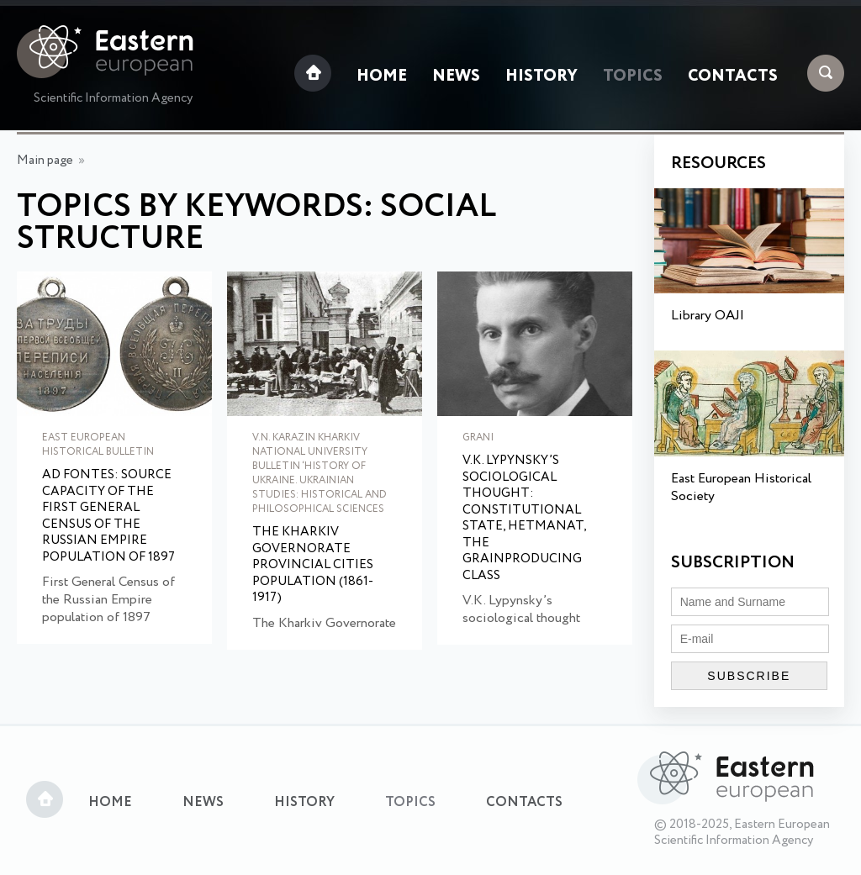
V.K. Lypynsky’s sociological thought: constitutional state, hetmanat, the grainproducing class (524, 518)
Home (382, 76)
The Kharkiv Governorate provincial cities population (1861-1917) (312, 565)
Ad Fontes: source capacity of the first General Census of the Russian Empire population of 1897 (108, 516)
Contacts (733, 76)
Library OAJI (707, 315)
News (456, 76)
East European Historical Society (741, 487)
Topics (633, 76)
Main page (45, 160)
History (541, 76)
